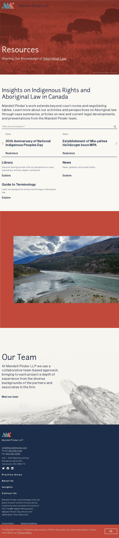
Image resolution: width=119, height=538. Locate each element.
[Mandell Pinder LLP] (25, 5)
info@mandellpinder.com (14, 448)
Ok (111, 531)
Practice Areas (12, 475)
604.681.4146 (15, 451)
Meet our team (10, 397)
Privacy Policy (8, 523)
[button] (3, 143)
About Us (8, 481)
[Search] (115, 126)
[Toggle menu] (114, 5)
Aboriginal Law (54, 58)
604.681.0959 (13, 454)
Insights (7, 487)
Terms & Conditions (29, 523)
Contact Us (9, 493)
